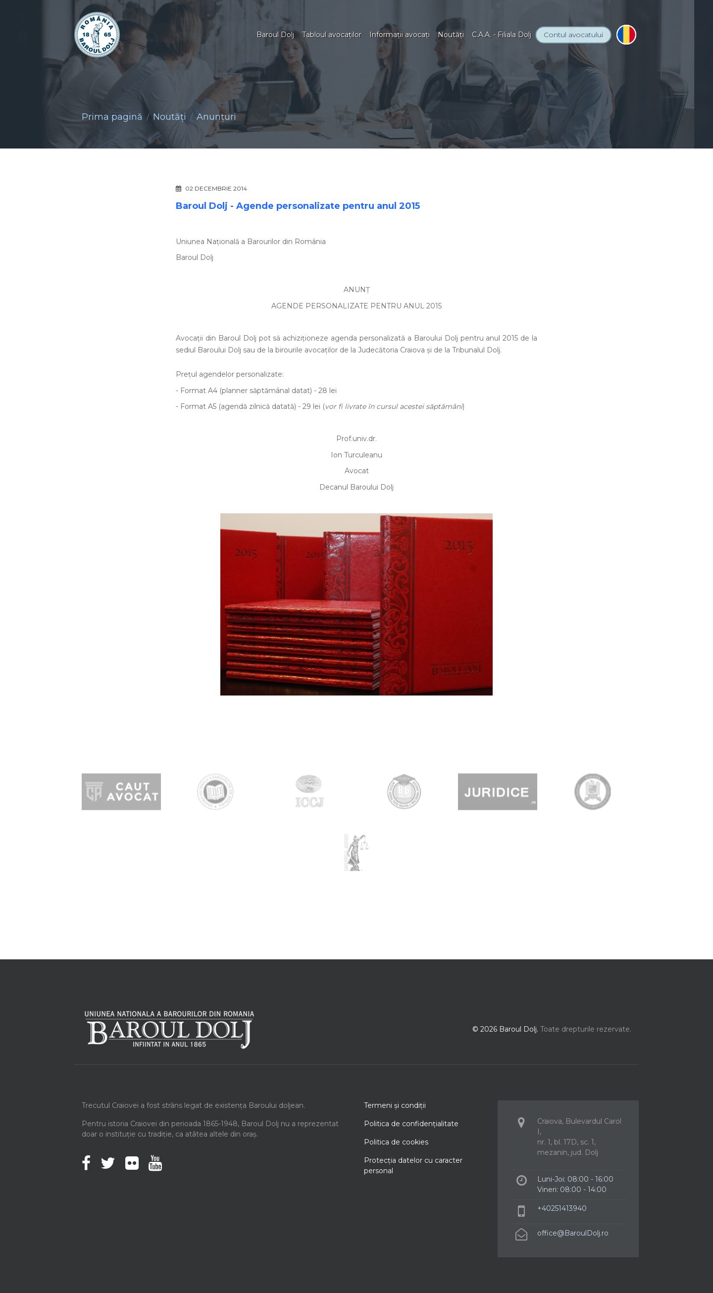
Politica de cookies (396, 1142)
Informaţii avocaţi (399, 34)
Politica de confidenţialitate (411, 1123)
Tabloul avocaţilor (331, 34)
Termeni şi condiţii (395, 1105)
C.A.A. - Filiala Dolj (501, 34)
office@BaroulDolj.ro (573, 1233)
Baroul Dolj (275, 34)
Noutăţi (451, 34)
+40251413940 (562, 1208)
